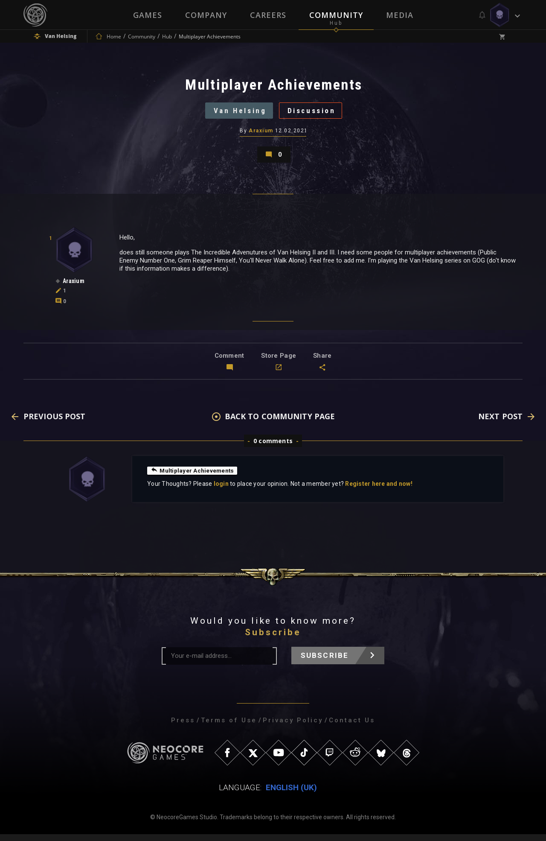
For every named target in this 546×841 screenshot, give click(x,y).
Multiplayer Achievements (193, 477)
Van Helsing (237, 112)
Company (206, 15)
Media (399, 15)
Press (183, 727)
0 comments (273, 448)
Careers (268, 15)
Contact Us (352, 727)
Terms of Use (229, 727)
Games (147, 15)
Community (336, 15)
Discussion (314, 112)
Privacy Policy (293, 727)
